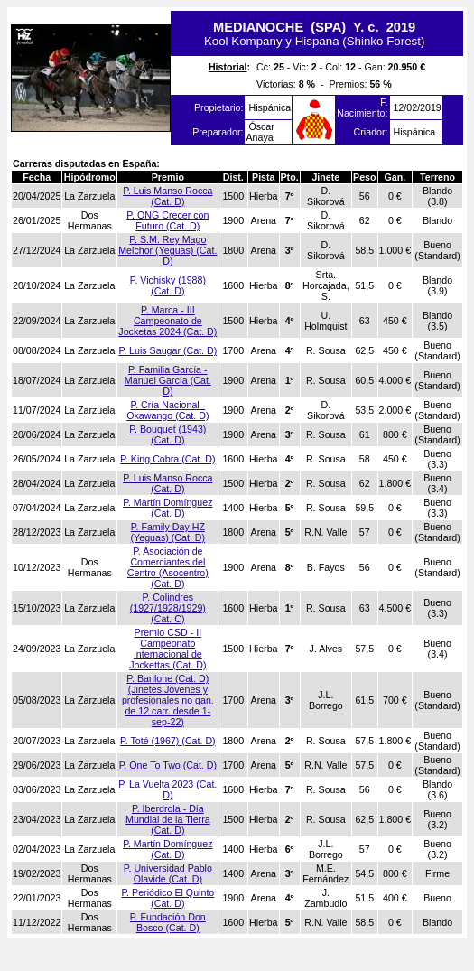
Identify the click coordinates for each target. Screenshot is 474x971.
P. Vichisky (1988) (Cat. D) (168, 285)
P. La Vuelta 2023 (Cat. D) (167, 789)
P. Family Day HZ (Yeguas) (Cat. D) (168, 532)
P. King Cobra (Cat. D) (167, 458)
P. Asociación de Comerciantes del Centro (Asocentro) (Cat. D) (168, 567)
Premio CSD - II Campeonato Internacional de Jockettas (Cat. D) (167, 648)
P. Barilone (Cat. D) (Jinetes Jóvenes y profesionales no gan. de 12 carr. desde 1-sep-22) (168, 700)
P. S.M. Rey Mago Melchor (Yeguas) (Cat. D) (167, 250)
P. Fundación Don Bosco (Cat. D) (168, 922)
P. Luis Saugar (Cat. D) (167, 350)
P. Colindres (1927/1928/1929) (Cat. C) (168, 608)
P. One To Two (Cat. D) (168, 765)
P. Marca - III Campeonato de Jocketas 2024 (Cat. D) (167, 320)
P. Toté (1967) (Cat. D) (168, 740)
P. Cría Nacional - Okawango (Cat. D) (167, 410)
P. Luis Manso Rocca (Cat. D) (167, 196)
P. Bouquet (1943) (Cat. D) (167, 434)
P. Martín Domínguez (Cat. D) (167, 507)
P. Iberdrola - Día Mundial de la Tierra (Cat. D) (167, 819)
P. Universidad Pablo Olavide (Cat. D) (168, 873)
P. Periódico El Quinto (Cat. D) (167, 898)
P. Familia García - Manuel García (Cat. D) (168, 380)
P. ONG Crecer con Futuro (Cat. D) (167, 220)
